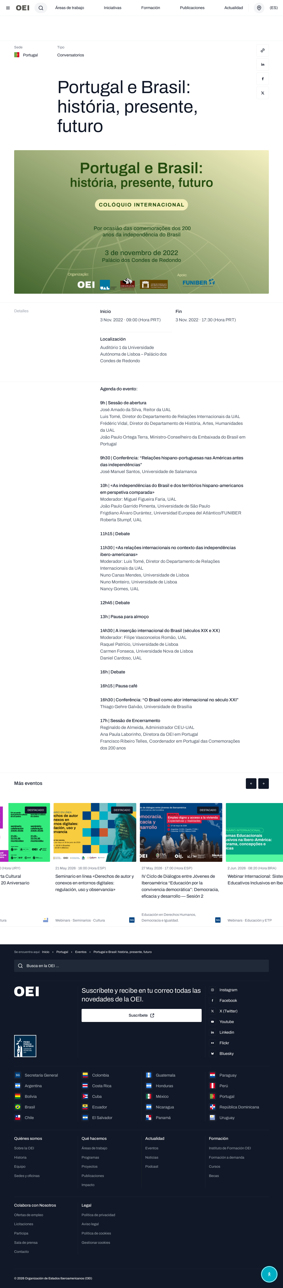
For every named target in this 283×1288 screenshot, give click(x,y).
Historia (20, 1157)
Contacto (21, 1252)
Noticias (151, 1157)
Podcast (151, 1166)
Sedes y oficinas (27, 1176)
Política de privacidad (98, 1215)
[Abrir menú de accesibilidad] (269, 1274)
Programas (90, 1157)
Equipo (19, 1166)
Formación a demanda (226, 1157)
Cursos (214, 1166)
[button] (251, 783)
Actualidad (233, 8)
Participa (21, 1233)
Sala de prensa (26, 1242)
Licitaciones (23, 1224)
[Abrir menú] (8, 8)
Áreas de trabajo (69, 8)
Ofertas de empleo (28, 1215)
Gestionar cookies (96, 1242)
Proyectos (90, 1166)
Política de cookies (96, 1233)
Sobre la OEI (24, 1148)
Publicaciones (192, 8)
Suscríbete (142, 1015)
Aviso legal (90, 1224)
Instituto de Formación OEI (230, 1148)
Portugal (62, 952)
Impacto (88, 1185)
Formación (150, 8)
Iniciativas (112, 8)
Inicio (45, 952)
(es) (274, 8)
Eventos (80, 952)
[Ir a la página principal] (22, 8)
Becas (214, 1176)
